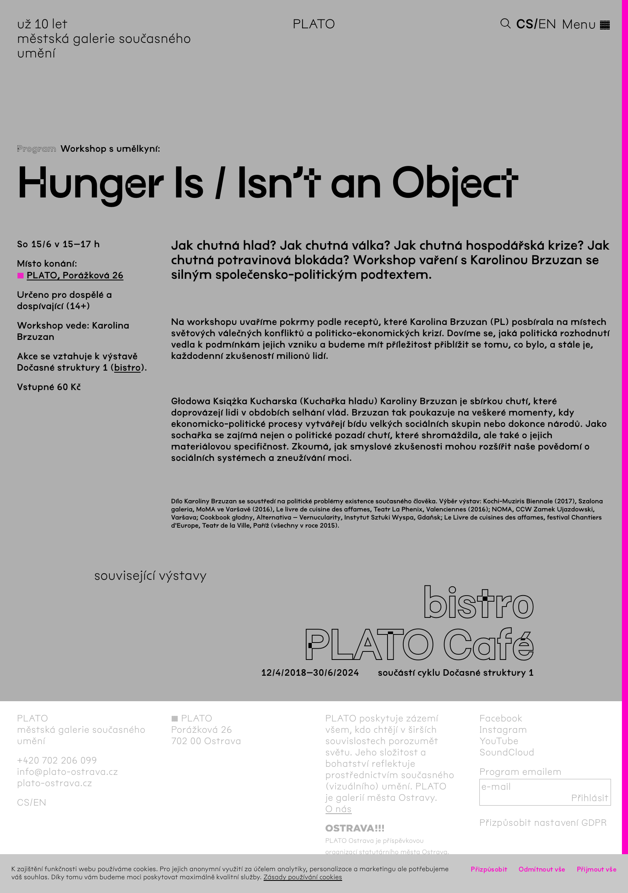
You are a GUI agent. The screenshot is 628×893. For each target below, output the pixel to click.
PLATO (314, 24)
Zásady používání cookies (303, 877)
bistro (127, 368)
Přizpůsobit (489, 869)
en (547, 24)
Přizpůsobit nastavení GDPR (543, 822)
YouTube (499, 741)
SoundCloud (506, 752)
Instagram (503, 729)
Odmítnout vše (542, 869)
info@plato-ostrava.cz (67, 771)
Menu (586, 24)
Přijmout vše (597, 869)
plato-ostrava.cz (54, 783)
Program (36, 149)
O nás (339, 809)
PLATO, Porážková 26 (75, 275)
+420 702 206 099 (57, 760)
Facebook (501, 718)
